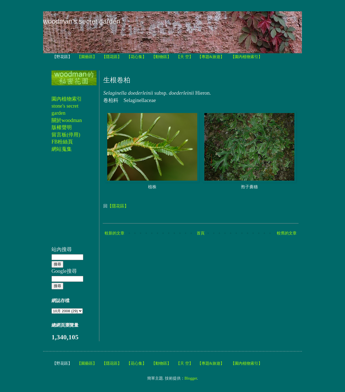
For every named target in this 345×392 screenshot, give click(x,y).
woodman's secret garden (81, 21)
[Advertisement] (68, 202)
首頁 (201, 233)
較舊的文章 (287, 233)
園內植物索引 (66, 99)
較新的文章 (114, 233)
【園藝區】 (87, 57)
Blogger (191, 378)
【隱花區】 (112, 57)
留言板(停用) (65, 135)
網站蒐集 (61, 149)
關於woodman (66, 120)
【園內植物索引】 (246, 57)
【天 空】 (184, 57)
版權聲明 (61, 127)
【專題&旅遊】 (211, 57)
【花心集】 (136, 57)
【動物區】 (161, 57)
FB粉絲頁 (62, 142)
